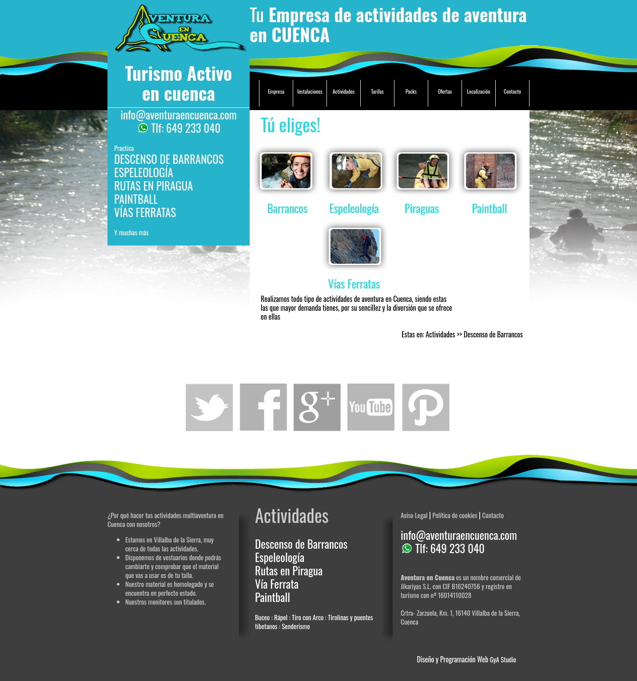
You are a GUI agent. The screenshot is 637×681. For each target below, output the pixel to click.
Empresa (276, 91)
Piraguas (422, 208)
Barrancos (287, 208)
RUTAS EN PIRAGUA (153, 185)
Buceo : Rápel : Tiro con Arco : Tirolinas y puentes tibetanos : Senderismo (314, 621)
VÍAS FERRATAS (145, 212)
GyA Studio (503, 659)
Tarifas (377, 91)
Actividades (344, 91)
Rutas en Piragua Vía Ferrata (288, 577)
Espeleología (353, 208)
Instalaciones (309, 91)
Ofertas (445, 91)
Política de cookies (454, 515)
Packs (411, 91)
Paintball (489, 208)
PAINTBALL (136, 198)
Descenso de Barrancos (301, 543)
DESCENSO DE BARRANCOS (169, 158)
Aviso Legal (414, 515)
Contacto (512, 91)
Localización (478, 91)
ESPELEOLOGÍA (143, 172)
